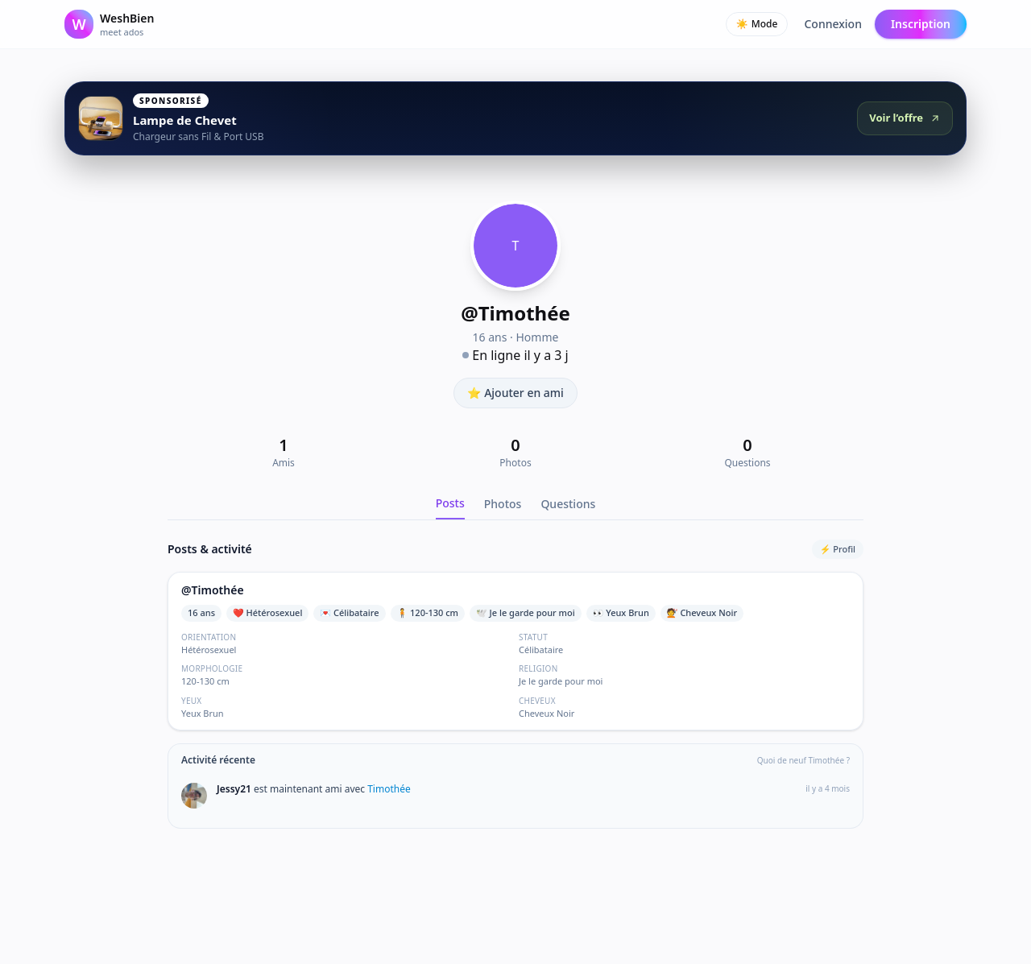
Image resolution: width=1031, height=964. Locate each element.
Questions (567, 503)
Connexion (832, 23)
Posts (450, 503)
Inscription (920, 23)
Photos (503, 503)
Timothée (389, 789)
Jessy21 (235, 789)
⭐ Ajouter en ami (515, 392)
